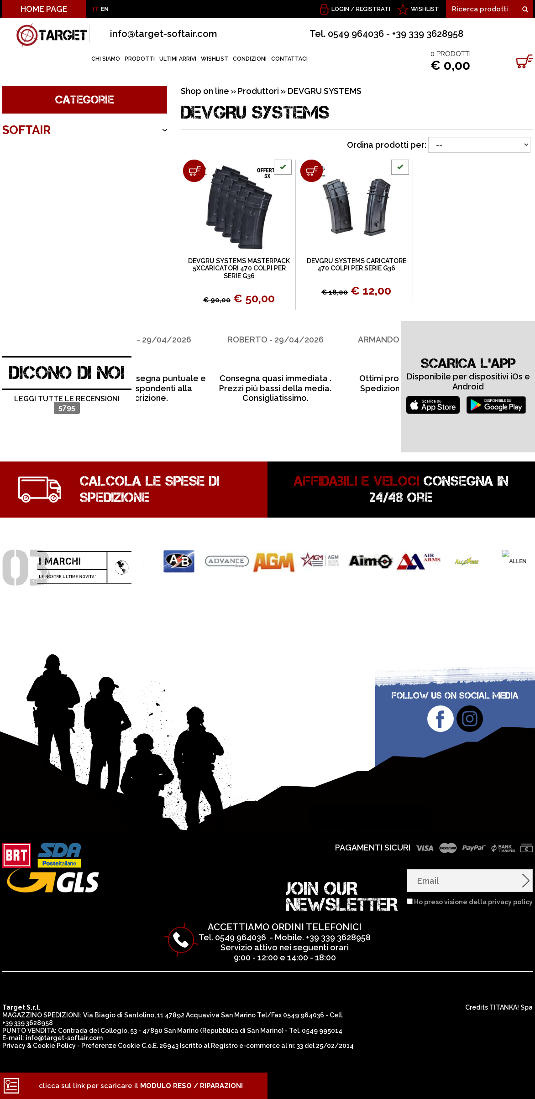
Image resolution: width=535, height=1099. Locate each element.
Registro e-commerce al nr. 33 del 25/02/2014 (282, 1045)
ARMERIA (28, 184)
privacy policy (510, 902)
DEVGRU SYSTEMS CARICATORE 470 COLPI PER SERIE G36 (356, 264)
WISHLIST (425, 8)
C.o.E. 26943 (160, 1045)
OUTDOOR (32, 211)
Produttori (258, 91)
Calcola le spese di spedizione (150, 489)
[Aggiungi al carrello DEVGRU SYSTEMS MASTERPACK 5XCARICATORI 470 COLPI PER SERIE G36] (194, 171)
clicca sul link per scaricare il (141, 1086)
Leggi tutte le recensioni (67, 404)
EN (104, 8)
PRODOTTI (140, 59)
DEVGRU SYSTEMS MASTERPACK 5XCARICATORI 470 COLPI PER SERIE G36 (239, 268)
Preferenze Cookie (110, 1045)
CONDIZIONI (250, 59)
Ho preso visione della (473, 902)
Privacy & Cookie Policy (39, 1045)
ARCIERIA (28, 157)
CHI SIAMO (105, 59)
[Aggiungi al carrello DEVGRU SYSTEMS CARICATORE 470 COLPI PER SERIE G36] (311, 171)
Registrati (373, 8)
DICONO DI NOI (67, 373)
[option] (202, 362)
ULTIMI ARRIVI (177, 59)
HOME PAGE (44, 9)
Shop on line (205, 91)
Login (340, 8)
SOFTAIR (26, 130)
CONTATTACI (289, 59)
